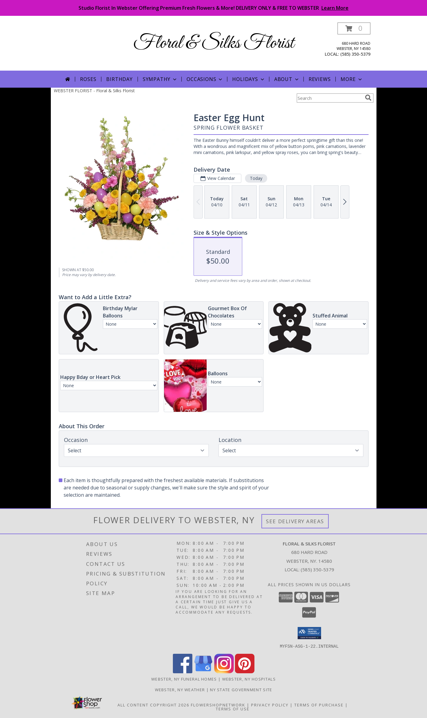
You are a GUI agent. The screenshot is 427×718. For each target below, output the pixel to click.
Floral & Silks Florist (213, 43)
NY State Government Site (241, 689)
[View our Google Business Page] (203, 671)
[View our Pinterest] (244, 671)
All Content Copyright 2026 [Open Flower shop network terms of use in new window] (153, 704)
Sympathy (160, 79)
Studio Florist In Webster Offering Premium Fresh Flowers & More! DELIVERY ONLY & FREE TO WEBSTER (213, 8)
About (287, 79)
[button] (354, 28)
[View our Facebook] (182, 671)
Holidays (248, 79)
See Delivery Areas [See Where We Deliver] (295, 521)
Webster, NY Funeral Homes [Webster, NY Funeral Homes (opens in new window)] (184, 678)
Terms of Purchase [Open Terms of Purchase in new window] (319, 704)
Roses (88, 79)
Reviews (320, 79)
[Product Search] (329, 98)
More (352, 79)
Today (256, 178)
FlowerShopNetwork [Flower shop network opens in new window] (218, 704)
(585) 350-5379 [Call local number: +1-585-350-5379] (355, 54)
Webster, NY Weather (180, 689)
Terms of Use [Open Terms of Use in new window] (233, 708)
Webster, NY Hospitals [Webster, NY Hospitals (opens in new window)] (249, 678)
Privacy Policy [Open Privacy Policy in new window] (270, 704)
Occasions (205, 79)
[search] (368, 97)
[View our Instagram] (224, 671)
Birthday (119, 79)
